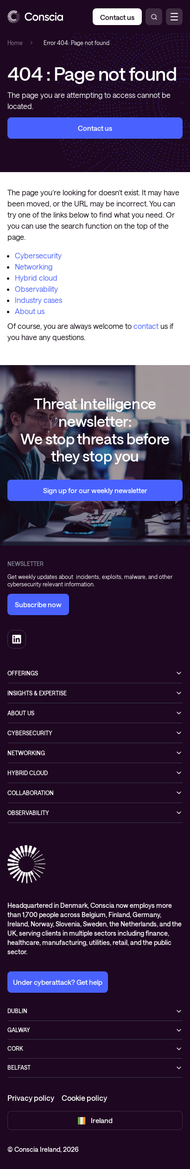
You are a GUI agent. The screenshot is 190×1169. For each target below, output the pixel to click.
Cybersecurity (38, 255)
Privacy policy (30, 1097)
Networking (33, 266)
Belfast (19, 1067)
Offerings (22, 673)
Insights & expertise (37, 693)
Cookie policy (84, 1097)
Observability (36, 288)
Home (15, 42)
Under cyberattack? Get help (57, 982)
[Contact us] (117, 16)
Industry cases (38, 299)
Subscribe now (38, 604)
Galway (18, 1030)
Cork (15, 1048)
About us (29, 311)
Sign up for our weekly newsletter (95, 490)
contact (145, 325)
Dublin (17, 1011)
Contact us (95, 128)
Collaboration (30, 793)
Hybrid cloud (36, 277)
